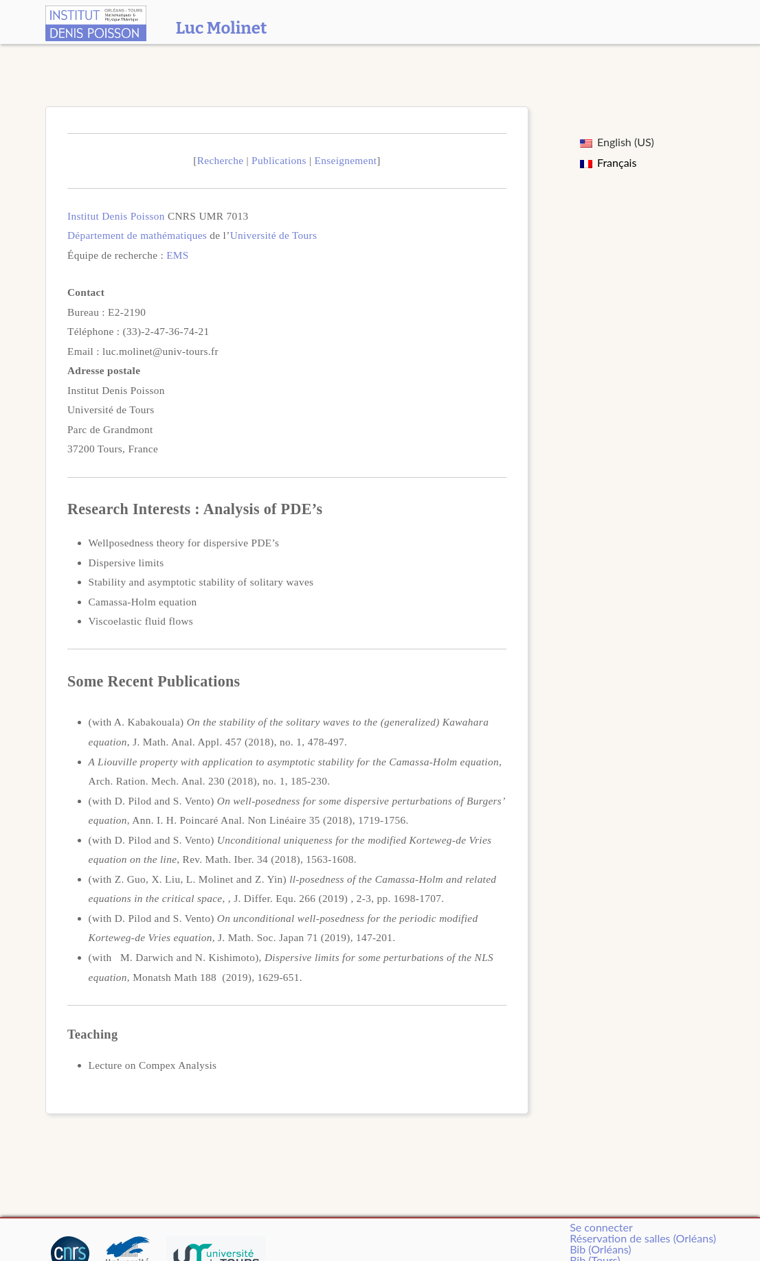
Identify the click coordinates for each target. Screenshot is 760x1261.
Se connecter (601, 1227)
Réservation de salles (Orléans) (643, 1238)
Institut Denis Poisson (116, 216)
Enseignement (346, 160)
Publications (279, 160)
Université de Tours (273, 235)
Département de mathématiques (137, 235)
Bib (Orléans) (600, 1249)
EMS (177, 255)
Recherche (220, 160)
